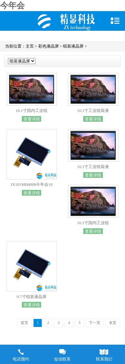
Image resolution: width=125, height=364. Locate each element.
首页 (24, 323)
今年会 (12, 5)
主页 (30, 46)
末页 (112, 323)
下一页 (94, 323)
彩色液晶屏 (48, 46)
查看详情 (31, 118)
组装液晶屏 (73, 46)
